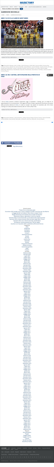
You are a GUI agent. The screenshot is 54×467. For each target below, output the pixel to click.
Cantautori (27, 230)
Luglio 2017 (27, 329)
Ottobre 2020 (27, 270)
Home (2, 15)
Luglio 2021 (27, 256)
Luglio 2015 (27, 366)
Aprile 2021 (27, 260)
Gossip (27, 236)
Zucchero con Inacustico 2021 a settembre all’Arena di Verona (27, 224)
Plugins (27, 434)
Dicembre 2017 (27, 322)
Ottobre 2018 (27, 306)
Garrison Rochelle (19, 66)
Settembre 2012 (27, 418)
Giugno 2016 (27, 349)
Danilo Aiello (32, 65)
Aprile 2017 (27, 334)
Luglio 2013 (27, 403)
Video (27, 248)
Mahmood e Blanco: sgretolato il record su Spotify (27, 216)
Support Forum (27, 437)
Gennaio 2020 (27, 283)
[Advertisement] (27, 131)
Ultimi (34, 452)
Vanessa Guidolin (47, 69)
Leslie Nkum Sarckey (21, 68)
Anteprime (27, 228)
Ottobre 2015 (27, 362)
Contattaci (4, 7)
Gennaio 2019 (27, 302)
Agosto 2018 (27, 309)
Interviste (27, 240)
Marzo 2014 (27, 391)
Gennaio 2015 (27, 375)
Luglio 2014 (27, 385)
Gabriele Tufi (12, 66)
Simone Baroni (35, 69)
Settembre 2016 (27, 345)
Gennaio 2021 (27, 265)
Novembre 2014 (27, 378)
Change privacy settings (34, 454)
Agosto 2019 (27, 291)
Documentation (27, 432)
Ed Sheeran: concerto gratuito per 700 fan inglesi (27, 222)
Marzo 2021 (27, 262)
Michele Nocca (10, 69)
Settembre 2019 (27, 290)
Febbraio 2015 (27, 374)
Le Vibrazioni (23, 119)
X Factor (27, 250)
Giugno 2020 (27, 276)
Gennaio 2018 (27, 320)
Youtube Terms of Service (13, 454)
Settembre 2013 (27, 400)
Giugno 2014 (27, 386)
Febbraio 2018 (27, 319)
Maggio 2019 (27, 296)
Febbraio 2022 (27, 253)
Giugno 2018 (27, 313)
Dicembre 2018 (27, 303)
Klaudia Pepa (4, 68)
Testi (2, 452)
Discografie (7, 452)
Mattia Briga (3, 69)
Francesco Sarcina (5, 66)
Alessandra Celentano (9, 65)
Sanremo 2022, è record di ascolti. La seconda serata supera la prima (27, 217)
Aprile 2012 (27, 426)
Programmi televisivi (27, 244)
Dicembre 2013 (27, 395)
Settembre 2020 (27, 271)
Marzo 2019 (27, 299)
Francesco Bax (46, 65)
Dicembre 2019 (27, 285)
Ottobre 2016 (27, 343)
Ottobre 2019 (27, 288)
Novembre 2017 (27, 323)
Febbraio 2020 (27, 282)
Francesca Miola (38, 65)
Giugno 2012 (27, 423)
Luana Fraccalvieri (30, 68)
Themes (27, 438)
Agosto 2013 (27, 401)
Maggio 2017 (27, 332)
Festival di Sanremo (27, 234)
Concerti (27, 233)
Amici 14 (16, 65)
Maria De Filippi (44, 68)
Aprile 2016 (27, 352)
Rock (11, 7)
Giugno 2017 (27, 331)
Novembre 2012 (27, 415)
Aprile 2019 (27, 297)
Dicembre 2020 (27, 267)
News (44, 7)
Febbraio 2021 (27, 263)
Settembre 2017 (27, 326)
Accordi (12, 452)
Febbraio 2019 (27, 300)
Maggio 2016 (27, 351)
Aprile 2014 (27, 389)
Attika (19, 65)
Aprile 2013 (27, 408)
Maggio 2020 (27, 277)
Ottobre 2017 (27, 325)
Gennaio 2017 (27, 339)
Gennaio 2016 (27, 357)
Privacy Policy (4, 454)
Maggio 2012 (27, 424)
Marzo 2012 (27, 428)
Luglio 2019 (27, 293)
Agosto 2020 (27, 273)
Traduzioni (29, 452)
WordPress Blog (27, 440)
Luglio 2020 (27, 274)
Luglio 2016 (27, 348)
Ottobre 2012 (27, 417)
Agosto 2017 (27, 328)
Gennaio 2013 (27, 412)
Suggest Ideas (27, 435)
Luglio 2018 (27, 311)
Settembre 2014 (27, 382)
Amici (15, 7)
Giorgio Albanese (27, 66)
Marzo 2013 (27, 409)
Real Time (29, 119)
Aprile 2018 (27, 316)
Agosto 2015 (27, 365)
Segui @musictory (17, 146)
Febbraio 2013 (27, 411)
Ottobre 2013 (27, 398)
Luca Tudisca (37, 68)
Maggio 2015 (27, 369)
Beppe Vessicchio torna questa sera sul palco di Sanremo (27, 214)
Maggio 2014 (27, 388)
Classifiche (27, 231)
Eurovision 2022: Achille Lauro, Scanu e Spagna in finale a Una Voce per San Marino (27, 211)
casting (24, 117)
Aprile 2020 (27, 279)
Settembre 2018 (27, 308)
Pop (26, 7)
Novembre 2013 (27, 397)
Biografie (17, 452)
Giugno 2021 (27, 257)
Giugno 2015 (27, 368)
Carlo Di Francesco (25, 65)
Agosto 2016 (27, 346)
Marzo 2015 (27, 372)
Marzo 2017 (27, 336)
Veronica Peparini (5, 71)
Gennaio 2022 (27, 254)
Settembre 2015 (27, 363)
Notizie (21, 7)
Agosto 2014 (27, 383)
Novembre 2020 (27, 268)
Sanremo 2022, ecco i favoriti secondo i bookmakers (27, 221)
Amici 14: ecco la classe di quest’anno (14, 18)
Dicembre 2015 (27, 359)
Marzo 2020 (27, 280)
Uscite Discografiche (35, 7)
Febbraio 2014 (27, 392)
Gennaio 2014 (27, 394)
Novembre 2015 (27, 360)
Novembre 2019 (27, 286)
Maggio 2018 (27, 314)
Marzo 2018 (27, 317)
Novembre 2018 (27, 305)
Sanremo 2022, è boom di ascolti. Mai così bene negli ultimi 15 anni (27, 219)
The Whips (40, 69)
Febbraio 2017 (27, 337)
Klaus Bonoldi (12, 119)
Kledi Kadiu (9, 68)
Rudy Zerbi (22, 69)
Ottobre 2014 (27, 380)
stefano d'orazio (27, 245)
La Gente (15, 68)
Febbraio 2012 (27, 429)
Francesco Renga (30, 117)
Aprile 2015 (27, 371)
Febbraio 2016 (27, 355)
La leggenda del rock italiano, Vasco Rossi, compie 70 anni (27, 213)
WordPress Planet (27, 441)
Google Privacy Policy (24, 454)
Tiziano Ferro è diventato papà (27, 210)
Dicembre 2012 (27, 414)
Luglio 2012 (27, 421)
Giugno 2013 (27, 405)
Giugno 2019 (27, 294)
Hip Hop (27, 237)
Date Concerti (23, 452)
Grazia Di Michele (35, 66)
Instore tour (27, 239)
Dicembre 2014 (27, 377)
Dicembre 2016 (27, 340)
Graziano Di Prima (43, 66)
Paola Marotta (16, 69)
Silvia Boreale (28, 69)
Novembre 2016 (27, 342)
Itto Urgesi (50, 66)
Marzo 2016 (27, 354)
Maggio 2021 (27, 259)
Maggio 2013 (27, 406)
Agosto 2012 (27, 420)
